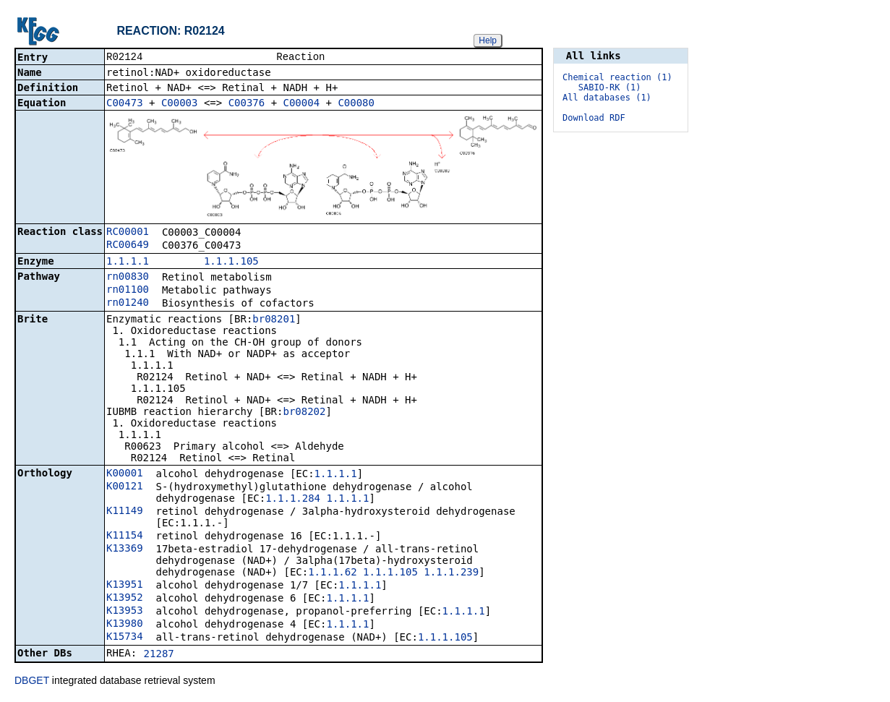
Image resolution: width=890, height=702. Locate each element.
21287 (159, 655)
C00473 (124, 104)
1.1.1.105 (231, 262)
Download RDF (593, 118)
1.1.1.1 (127, 262)
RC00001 (127, 233)
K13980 (124, 624)
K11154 (124, 536)
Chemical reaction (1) (617, 77)
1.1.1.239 (451, 573)
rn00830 (127, 277)
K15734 (124, 637)
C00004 (301, 104)
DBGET (31, 682)
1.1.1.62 (332, 573)
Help (488, 40)
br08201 (273, 320)
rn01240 (127, 303)
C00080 (356, 104)
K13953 (124, 611)
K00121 (124, 487)
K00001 (124, 474)
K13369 (124, 549)
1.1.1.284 (292, 499)
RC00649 (127, 246)
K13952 (124, 598)
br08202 (304, 413)
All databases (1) (606, 98)
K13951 (124, 585)
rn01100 (127, 290)
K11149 (124, 512)
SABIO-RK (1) (609, 87)
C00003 (179, 104)
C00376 (246, 104)
